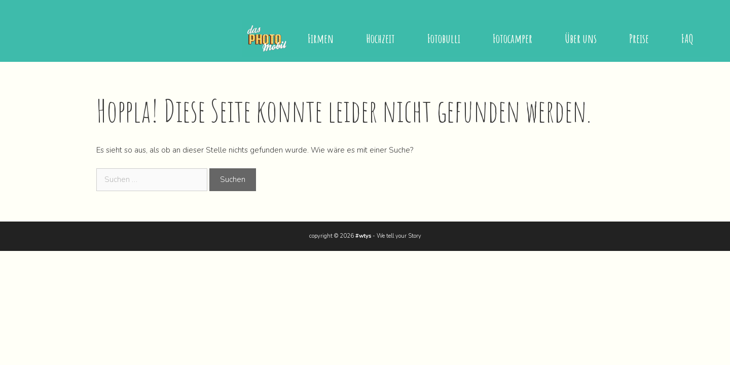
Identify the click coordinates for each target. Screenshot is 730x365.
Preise (639, 38)
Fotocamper (512, 38)
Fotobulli (443, 38)
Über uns (581, 38)
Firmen (321, 38)
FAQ (687, 38)
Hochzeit (380, 38)
